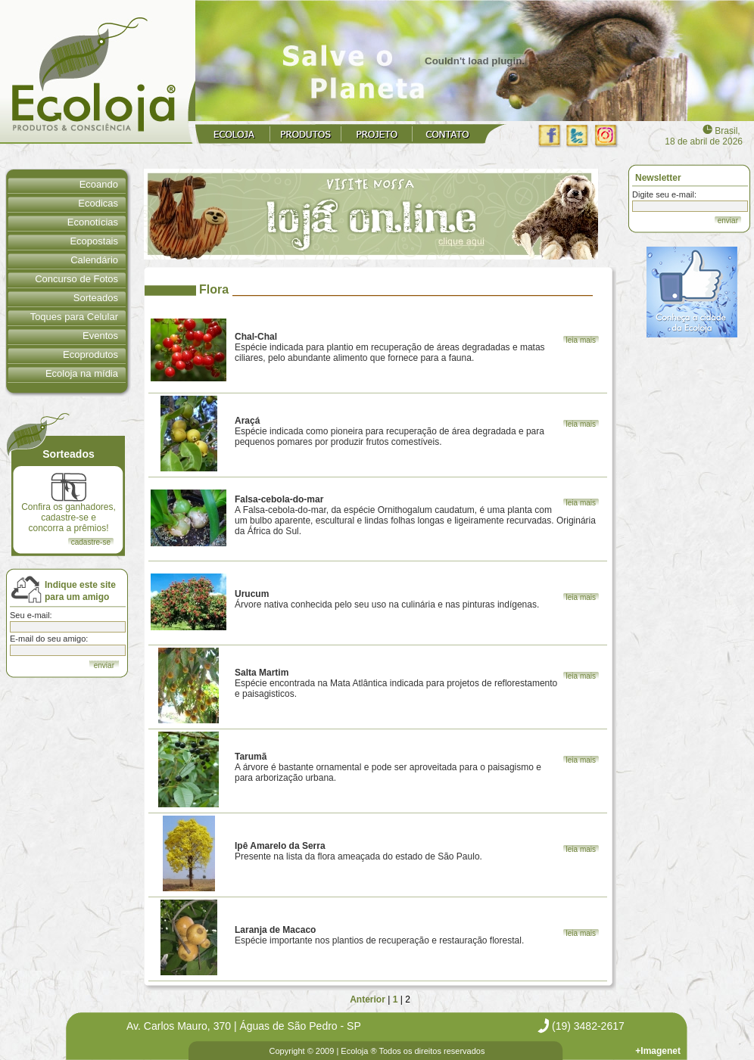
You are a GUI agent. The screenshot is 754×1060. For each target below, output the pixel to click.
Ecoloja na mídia (81, 373)
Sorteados (95, 297)
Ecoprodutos (90, 354)
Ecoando (98, 184)
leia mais (581, 340)
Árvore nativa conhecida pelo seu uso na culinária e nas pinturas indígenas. (387, 599)
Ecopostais (94, 241)
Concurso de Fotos (76, 278)
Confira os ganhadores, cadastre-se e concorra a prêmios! (68, 503)
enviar (728, 220)
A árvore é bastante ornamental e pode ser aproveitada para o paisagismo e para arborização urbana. (388, 767)
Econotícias (92, 222)
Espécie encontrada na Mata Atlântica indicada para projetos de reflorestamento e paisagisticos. (396, 683)
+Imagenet (658, 1051)
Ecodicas (98, 203)
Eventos (100, 335)
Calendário (94, 260)
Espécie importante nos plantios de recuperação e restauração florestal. (379, 935)
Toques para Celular (74, 316)
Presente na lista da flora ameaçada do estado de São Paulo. (358, 851)
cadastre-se (91, 542)
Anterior (367, 999)
